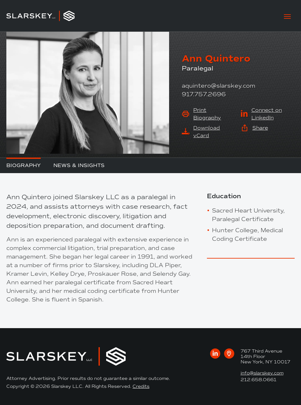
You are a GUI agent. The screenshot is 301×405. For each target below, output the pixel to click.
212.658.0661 (259, 379)
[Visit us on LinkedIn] (215, 353)
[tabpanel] (100, 248)
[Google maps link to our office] (229, 353)
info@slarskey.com (262, 373)
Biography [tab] (23, 165)
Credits (141, 386)
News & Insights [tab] (79, 165)
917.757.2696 (204, 94)
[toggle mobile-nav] (287, 16)
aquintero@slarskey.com (218, 85)
